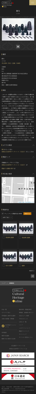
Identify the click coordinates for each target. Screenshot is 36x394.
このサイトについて (24, 328)
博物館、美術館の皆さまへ (26, 312)
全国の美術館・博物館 (8, 319)
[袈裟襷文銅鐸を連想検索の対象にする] (4, 237)
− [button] (4, 182)
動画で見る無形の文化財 (8, 339)
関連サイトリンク (24, 331)
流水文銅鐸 (9, 265)
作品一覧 (4, 309)
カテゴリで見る (6, 312)
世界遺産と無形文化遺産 (8, 316)
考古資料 (4, 63)
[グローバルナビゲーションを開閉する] (32, 2)
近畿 (13, 63)
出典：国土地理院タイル (28, 202)
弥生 (9, 63)
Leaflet (19, 202)
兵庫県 (18, 63)
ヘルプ (21, 325)
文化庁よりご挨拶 (24, 316)
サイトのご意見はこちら (26, 337)
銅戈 (3, 149)
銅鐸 (23, 266)
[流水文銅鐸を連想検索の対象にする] (4, 265)
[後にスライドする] (31, 270)
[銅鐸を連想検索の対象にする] (20, 266)
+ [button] (4, 179)
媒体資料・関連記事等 (25, 309)
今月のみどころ (23, 319)
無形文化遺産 (5, 336)
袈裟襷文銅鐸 (10, 237)
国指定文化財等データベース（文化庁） (14, 152)
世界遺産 (4, 332)
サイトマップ (22, 334)
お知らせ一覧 (22, 322)
